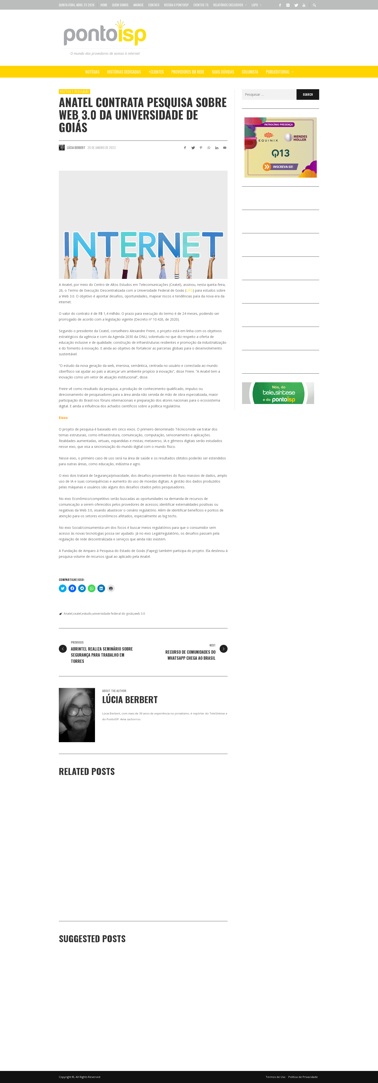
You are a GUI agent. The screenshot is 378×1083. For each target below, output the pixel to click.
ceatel (77, 614)
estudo (87, 614)
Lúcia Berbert (76, 147)
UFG (189, 290)
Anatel (68, 614)
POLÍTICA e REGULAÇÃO (74, 92)
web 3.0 (139, 614)
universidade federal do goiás (113, 614)
